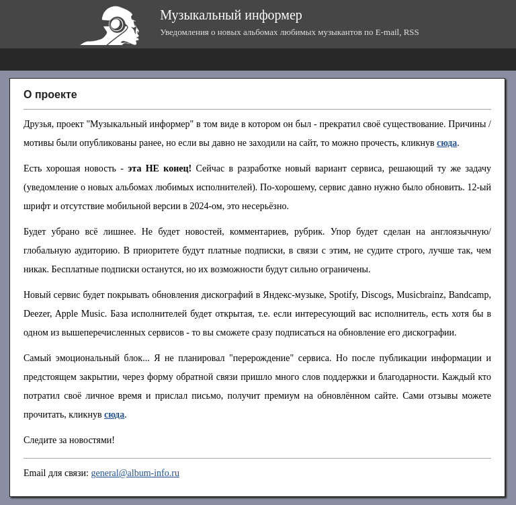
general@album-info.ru (135, 473)
